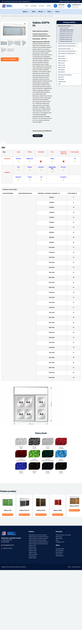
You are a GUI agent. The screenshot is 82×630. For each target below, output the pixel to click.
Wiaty (50, 11)
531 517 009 (61, 6)
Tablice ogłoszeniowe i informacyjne (65, 74)
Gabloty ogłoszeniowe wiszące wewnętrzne (38, 534)
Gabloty (26, 11)
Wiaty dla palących (59, 555)
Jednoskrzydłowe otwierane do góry (66, 31)
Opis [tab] (3, 142)
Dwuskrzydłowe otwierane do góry (65, 35)
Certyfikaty (33, 6)
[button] (24, 24)
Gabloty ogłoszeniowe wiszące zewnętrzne (37, 540)
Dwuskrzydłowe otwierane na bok (65, 37)
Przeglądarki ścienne (62, 81)
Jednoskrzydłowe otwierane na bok (66, 33)
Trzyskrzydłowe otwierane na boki (65, 41)
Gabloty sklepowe (61, 69)
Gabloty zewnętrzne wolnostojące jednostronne (68, 51)
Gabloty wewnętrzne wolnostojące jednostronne (68, 44)
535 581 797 (61, 7)
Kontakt (48, 6)
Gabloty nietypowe (61, 71)
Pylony (57, 11)
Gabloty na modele (61, 67)
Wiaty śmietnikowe (60, 550)
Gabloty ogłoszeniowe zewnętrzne (66, 49)
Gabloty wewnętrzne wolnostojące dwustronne (68, 46)
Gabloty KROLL (4, 16)
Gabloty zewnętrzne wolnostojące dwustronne (68, 53)
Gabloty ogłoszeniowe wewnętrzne (17, 16)
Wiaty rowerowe (59, 553)
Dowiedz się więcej (7, 514)
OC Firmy (41, 6)
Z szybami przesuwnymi (64, 27)
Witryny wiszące (61, 79)
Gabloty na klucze (61, 62)
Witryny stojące (61, 77)
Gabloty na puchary (63, 58)
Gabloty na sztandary (63, 61)
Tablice (34, 11)
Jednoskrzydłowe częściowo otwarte (34, 16)
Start (26, 6)
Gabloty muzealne (61, 56)
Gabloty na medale (61, 65)
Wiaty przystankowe (60, 548)
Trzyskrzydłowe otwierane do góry (65, 39)
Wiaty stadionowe (59, 552)
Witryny (41, 11)
